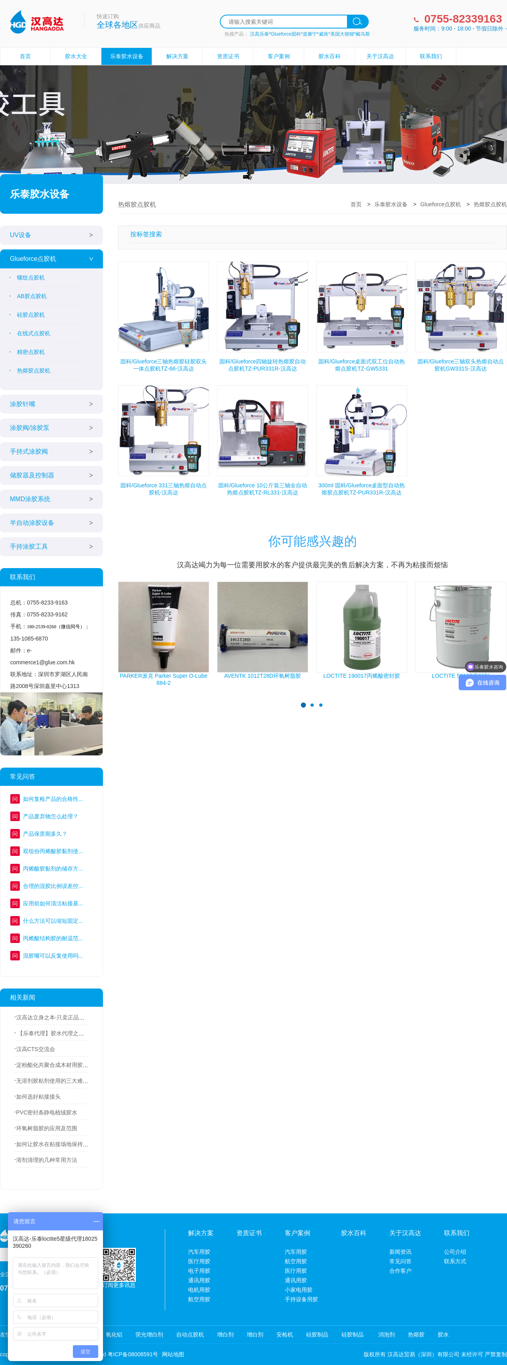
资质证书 (228, 56)
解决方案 (177, 56)
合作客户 (400, 1271)
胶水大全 (76, 56)
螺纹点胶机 (31, 277)
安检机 (284, 1334)
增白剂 (225, 1334)
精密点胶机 (31, 352)
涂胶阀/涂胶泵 (30, 427)
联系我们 (431, 56)
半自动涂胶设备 (32, 522)
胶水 (443, 1334)
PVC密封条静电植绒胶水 (47, 1112)
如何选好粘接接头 (38, 1096)
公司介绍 (455, 1252)
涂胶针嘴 (22, 404)
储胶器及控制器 (32, 475)
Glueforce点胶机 (33, 258)
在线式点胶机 (33, 333)
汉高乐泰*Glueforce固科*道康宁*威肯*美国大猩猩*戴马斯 (310, 34)
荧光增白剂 (149, 1334)
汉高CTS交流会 (35, 1049)
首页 (25, 56)
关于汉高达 (380, 56)
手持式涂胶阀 (29, 451)
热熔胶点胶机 (33, 370)
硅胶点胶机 (31, 315)
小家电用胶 (299, 1290)
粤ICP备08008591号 (133, 1354)
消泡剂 (386, 1334)
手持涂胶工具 (29, 546)
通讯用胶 (199, 1280)
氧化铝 (114, 1334)
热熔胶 (416, 1334)
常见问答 (400, 1261)
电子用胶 (199, 1271)
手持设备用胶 (301, 1299)
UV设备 (20, 235)
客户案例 (279, 56)
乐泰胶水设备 (126, 56)
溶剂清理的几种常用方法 (46, 1160)
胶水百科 (329, 56)
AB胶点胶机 (32, 296)
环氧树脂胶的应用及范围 (46, 1128)
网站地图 (173, 1354)
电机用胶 (199, 1290)
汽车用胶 (199, 1252)
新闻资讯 (400, 1252)
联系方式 (455, 1261)
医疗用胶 (199, 1261)
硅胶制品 (317, 1334)
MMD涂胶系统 (30, 499)
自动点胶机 (190, 1334)
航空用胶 (199, 1299)
